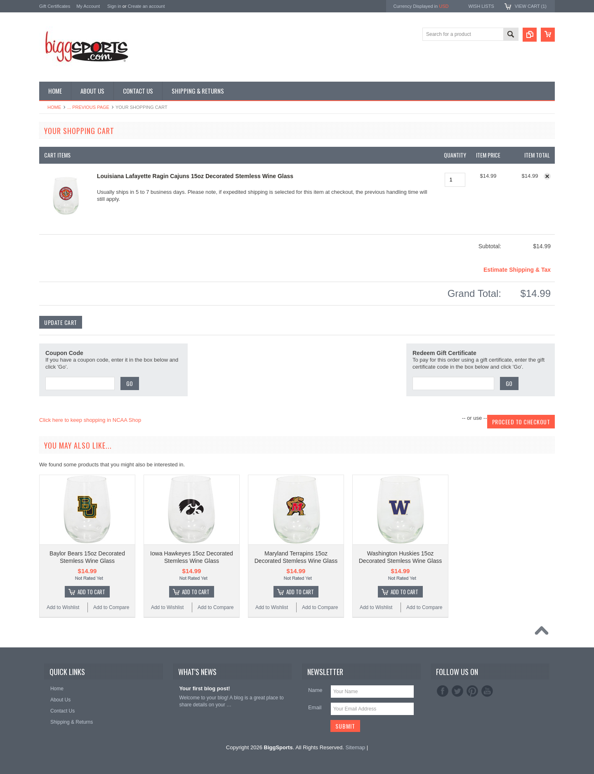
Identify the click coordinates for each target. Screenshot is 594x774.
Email (315, 707)
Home (54, 107)
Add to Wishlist (63, 607)
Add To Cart (91, 592)
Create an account (146, 6)
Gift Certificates (54, 6)
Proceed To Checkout (521, 421)
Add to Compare (111, 607)
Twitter (457, 691)
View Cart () (531, 6)
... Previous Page (88, 107)
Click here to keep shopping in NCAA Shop (90, 420)
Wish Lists (481, 6)
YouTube (487, 691)
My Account (88, 6)
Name (315, 690)
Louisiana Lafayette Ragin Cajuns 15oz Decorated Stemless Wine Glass (195, 176)
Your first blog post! (204, 688)
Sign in (114, 6)
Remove (547, 176)
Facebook (442, 691)
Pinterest (472, 691)
